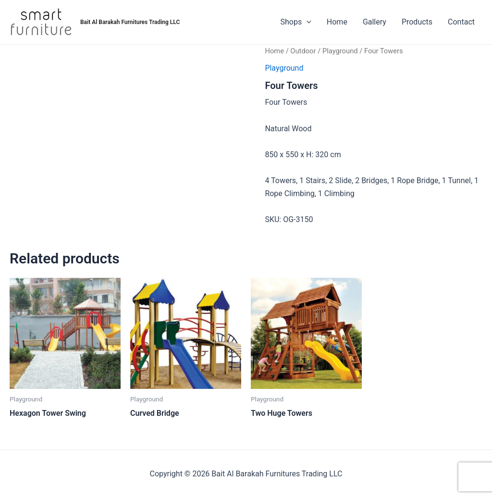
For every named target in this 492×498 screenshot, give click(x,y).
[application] (306, 22)
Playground (340, 51)
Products (417, 21)
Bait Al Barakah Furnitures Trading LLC (130, 22)
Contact (461, 21)
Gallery (374, 21)
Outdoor (303, 51)
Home (337, 21)
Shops (296, 22)
